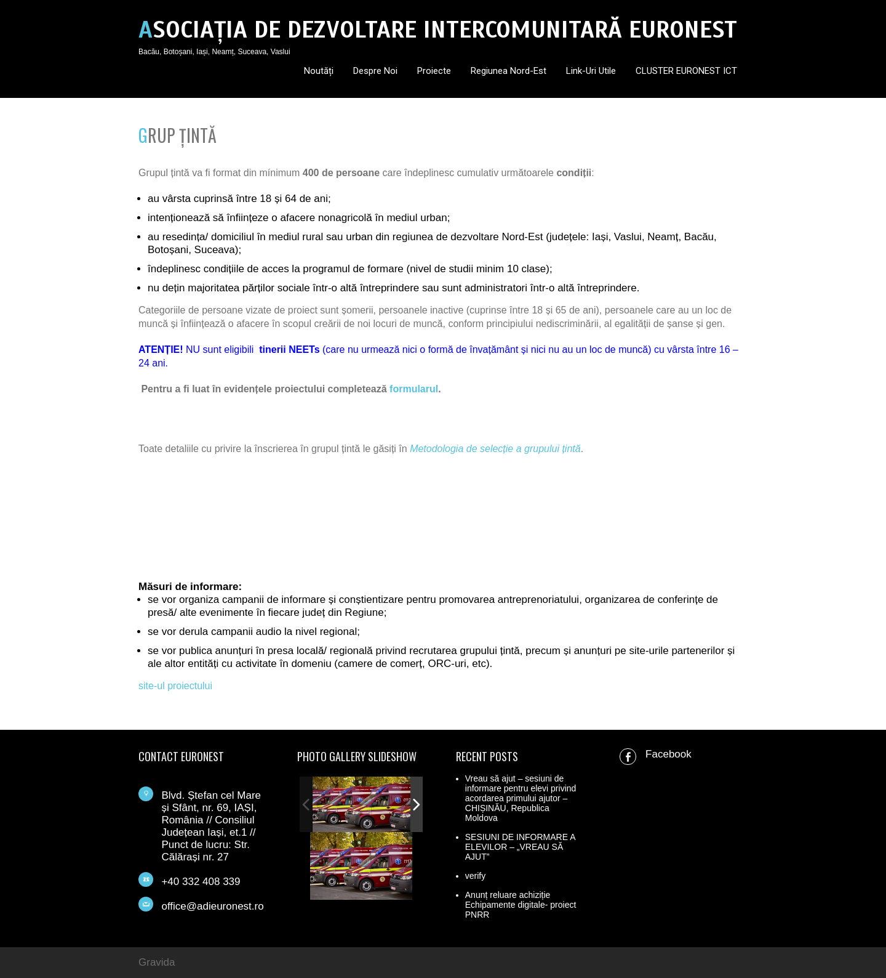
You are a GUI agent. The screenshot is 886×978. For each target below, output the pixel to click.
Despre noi (375, 70)
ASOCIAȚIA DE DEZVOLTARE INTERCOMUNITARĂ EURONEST (437, 29)
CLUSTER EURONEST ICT (686, 70)
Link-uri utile (591, 70)
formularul (413, 389)
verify (475, 876)
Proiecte (434, 70)
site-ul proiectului (176, 686)
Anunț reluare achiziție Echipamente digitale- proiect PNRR (521, 904)
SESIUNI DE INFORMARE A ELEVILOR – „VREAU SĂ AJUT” (520, 847)
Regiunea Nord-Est (508, 70)
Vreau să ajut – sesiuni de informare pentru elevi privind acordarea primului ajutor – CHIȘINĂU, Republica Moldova (521, 798)
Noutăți (318, 70)
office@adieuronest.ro (212, 906)
